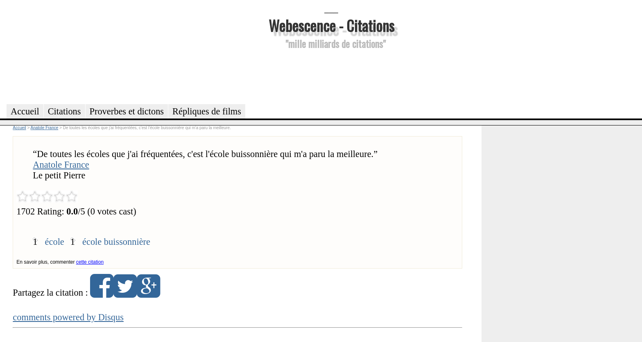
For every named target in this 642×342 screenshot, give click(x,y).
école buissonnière (116, 242)
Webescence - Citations (331, 25)
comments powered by (68, 317)
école (54, 242)
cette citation (90, 262)
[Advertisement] (331, 75)
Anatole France (61, 165)
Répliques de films (206, 111)
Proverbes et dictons (127, 111)
